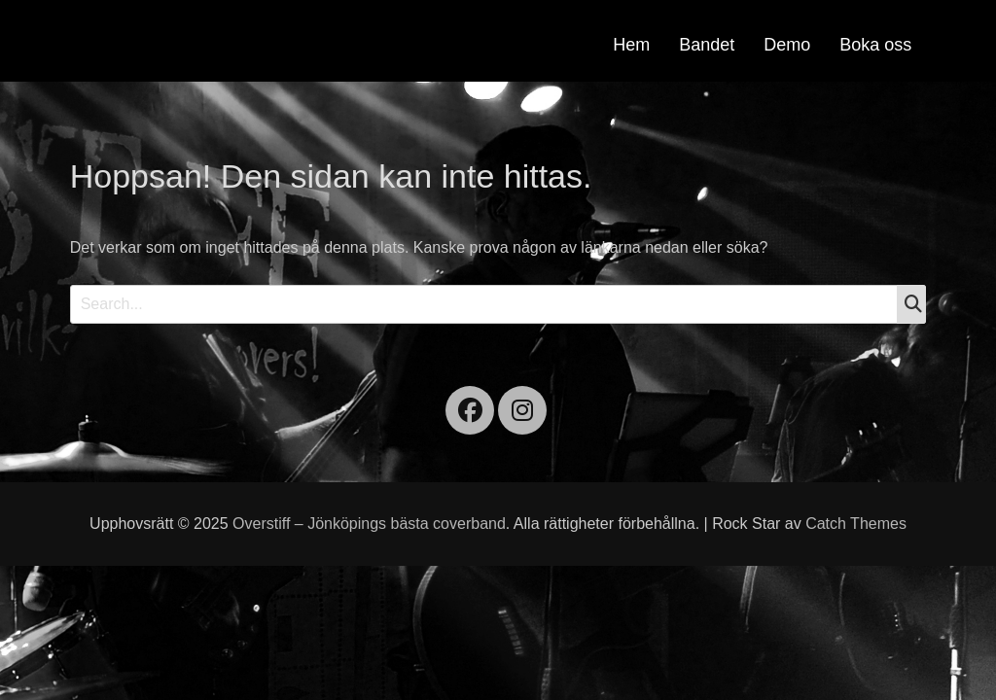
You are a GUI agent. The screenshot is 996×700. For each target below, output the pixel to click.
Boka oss (875, 44)
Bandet (706, 44)
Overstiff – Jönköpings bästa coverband (369, 523)
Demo (787, 44)
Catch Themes (856, 523)
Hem (631, 44)
